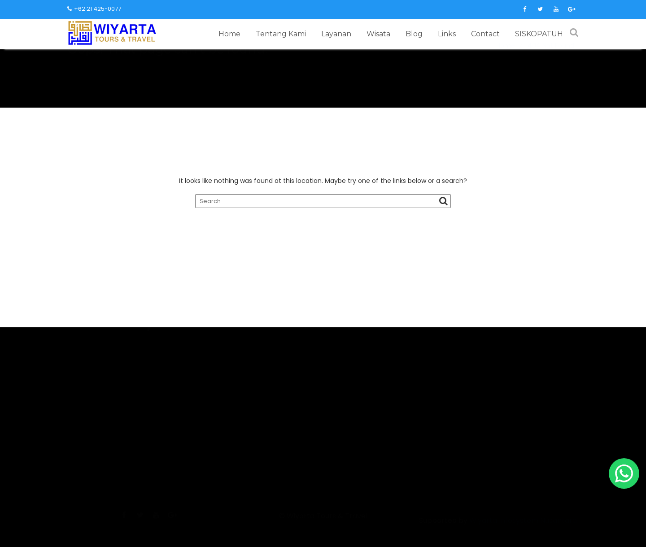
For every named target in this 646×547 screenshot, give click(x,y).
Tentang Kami (281, 34)
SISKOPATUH (539, 34)
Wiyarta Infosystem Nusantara (523, 533)
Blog (414, 34)
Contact (485, 34)
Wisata (378, 34)
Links (447, 34)
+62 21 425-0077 (94, 8)
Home (229, 34)
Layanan (336, 34)
